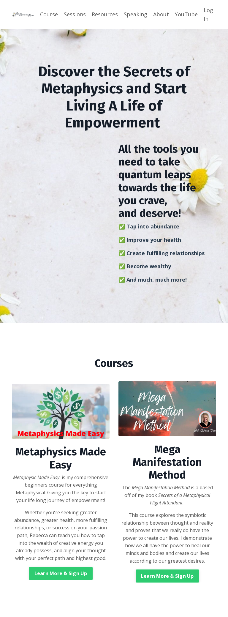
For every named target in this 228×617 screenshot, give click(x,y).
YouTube (186, 14)
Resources (105, 14)
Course (49, 14)
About (161, 14)
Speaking (135, 14)
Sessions (75, 14)
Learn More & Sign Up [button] (60, 573)
